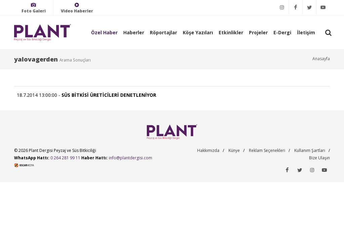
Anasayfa (321, 59)
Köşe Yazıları (198, 32)
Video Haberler (77, 8)
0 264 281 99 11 (65, 158)
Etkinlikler (231, 32)
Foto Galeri (34, 8)
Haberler (133, 32)
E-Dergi (282, 32)
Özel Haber (104, 32)
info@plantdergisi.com (130, 158)
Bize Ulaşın (319, 158)
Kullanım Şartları (309, 150)
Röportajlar (163, 32)
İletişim (306, 32)
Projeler (258, 32)
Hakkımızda (208, 150)
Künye (234, 150)
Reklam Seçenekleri (267, 150)
